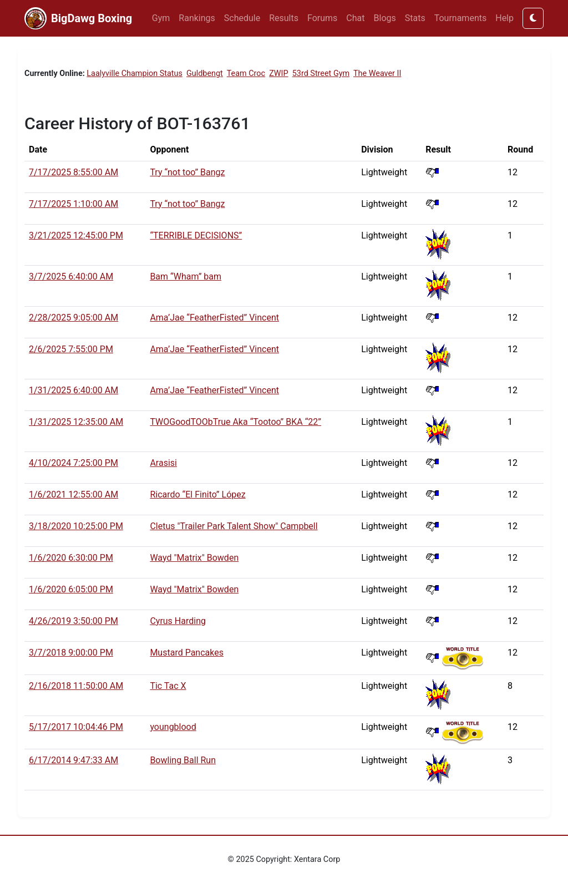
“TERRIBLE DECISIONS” (196, 235)
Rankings (197, 18)
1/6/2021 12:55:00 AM (73, 494)
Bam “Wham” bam (185, 276)
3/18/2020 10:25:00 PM (76, 526)
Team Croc (246, 73)
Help (504, 18)
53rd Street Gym (320, 73)
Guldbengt (204, 73)
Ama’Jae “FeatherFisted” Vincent (214, 317)
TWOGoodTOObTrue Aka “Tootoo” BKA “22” (235, 422)
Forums (322, 18)
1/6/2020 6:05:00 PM (71, 589)
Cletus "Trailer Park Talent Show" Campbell (233, 526)
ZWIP (278, 73)
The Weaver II (377, 73)
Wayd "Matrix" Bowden (194, 557)
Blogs (385, 18)
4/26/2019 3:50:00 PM (73, 621)
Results (283, 18)
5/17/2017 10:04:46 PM (76, 727)
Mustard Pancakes (187, 652)
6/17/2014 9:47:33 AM (73, 760)
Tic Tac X (168, 686)
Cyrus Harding (178, 621)
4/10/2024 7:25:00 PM (73, 463)
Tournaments (460, 18)
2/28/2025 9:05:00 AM (73, 317)
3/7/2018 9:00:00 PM (71, 652)
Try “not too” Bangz (187, 172)
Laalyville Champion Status (134, 73)
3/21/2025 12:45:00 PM (76, 235)
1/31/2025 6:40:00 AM (73, 390)
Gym (161, 18)
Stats (415, 18)
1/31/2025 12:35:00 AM (76, 422)
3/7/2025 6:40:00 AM (71, 276)
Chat (355, 18)
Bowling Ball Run (183, 760)
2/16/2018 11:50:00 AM (76, 686)
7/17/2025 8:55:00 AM (73, 172)
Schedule (242, 18)
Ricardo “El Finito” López (197, 494)
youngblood (173, 727)
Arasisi (163, 463)
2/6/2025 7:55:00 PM (71, 349)
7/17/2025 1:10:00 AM (73, 204)
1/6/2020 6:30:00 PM (71, 557)
